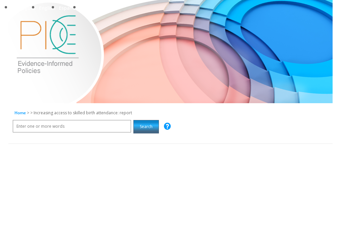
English (47, 8)
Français (89, 8)
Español (68, 8)
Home (20, 113)
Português (24, 8)
